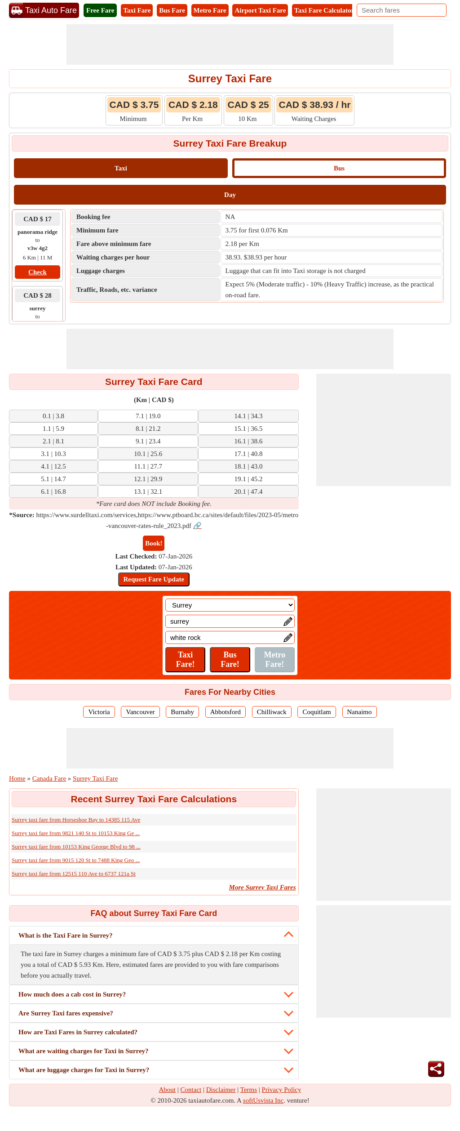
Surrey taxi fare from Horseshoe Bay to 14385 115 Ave (76, 819)
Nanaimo (359, 711)
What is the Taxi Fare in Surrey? (65, 935)
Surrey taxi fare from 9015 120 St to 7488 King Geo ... (76, 860)
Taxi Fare (136, 10)
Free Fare (100, 10)
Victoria (99, 711)
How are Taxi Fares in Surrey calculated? (77, 1032)
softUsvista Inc (263, 1100)
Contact (191, 1089)
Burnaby (182, 711)
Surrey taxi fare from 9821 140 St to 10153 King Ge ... (76, 833)
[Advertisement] (230, 44)
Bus (339, 168)
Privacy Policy (281, 1089)
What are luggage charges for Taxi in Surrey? (83, 1069)
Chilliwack (272, 711)
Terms (248, 1089)
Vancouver (140, 711)
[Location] (230, 605)
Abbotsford (225, 711)
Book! (153, 543)
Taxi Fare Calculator (324, 10)
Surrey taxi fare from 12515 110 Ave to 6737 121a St (74, 873)
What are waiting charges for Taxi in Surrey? (83, 1051)
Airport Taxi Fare (260, 10)
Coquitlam (316, 711)
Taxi (121, 168)
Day (230, 194)
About (167, 1089)
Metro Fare (210, 10)
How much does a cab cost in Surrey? (72, 994)
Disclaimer (221, 1089)
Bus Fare (172, 10)
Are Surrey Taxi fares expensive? (65, 1013)
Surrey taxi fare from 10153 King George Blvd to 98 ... (76, 846)
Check (37, 272)
